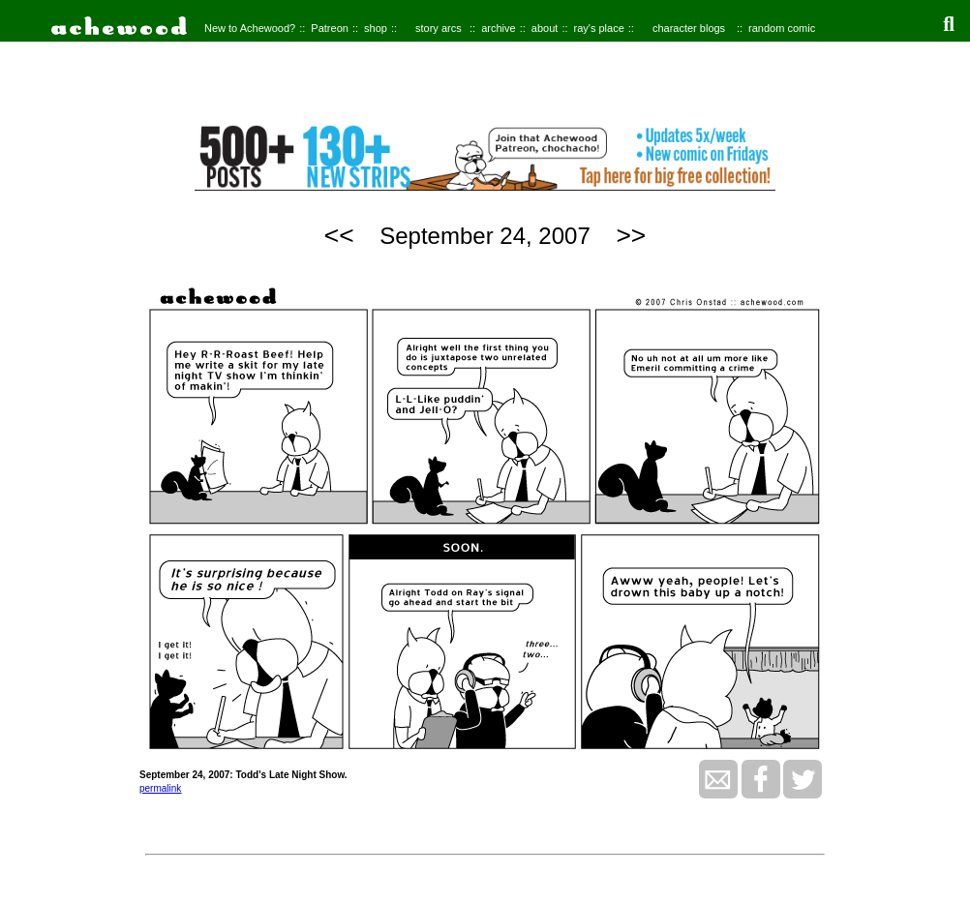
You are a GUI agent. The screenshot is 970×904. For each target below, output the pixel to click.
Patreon (330, 28)
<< (339, 235)
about (545, 28)
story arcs (438, 28)
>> (631, 235)
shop (375, 28)
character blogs (688, 28)
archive (498, 28)
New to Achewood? (249, 28)
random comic (781, 28)
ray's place (599, 28)
